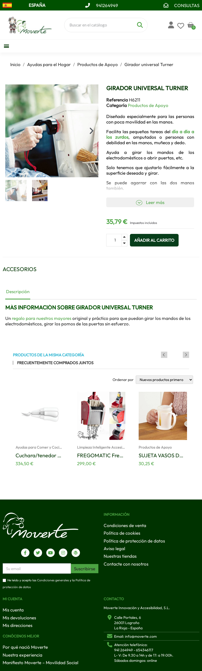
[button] (12, 131)
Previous (179, 355)
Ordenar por (123, 379)
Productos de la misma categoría (48, 355)
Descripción (17, 291)
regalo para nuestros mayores (41, 318)
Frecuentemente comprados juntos (55, 363)
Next (186, 355)
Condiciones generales (53, 580)
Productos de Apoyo (148, 105)
